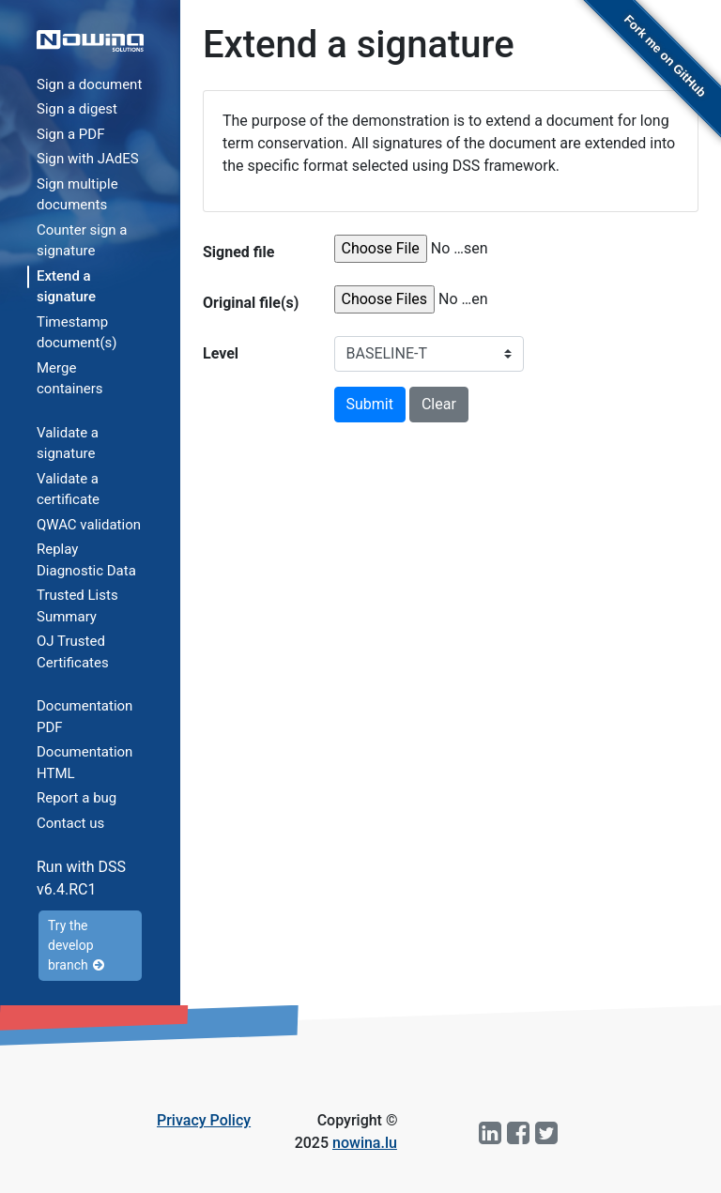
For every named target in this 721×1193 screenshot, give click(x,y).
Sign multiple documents (77, 195)
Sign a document (89, 84)
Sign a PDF (70, 134)
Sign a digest (77, 108)
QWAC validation (89, 524)
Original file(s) (251, 303)
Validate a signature (68, 443)
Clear (439, 404)
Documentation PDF (84, 716)
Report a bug (76, 797)
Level (220, 353)
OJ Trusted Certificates (73, 652)
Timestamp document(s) (77, 333)
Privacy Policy (204, 1120)
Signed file (238, 252)
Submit (369, 404)
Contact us (70, 823)
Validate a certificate (68, 489)
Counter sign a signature (82, 241)
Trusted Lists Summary (77, 606)
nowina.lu (364, 1143)
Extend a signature (66, 287)
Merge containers (69, 378)
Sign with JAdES (88, 158)
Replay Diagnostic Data (86, 560)
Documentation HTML (84, 762)
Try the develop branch (76, 945)
